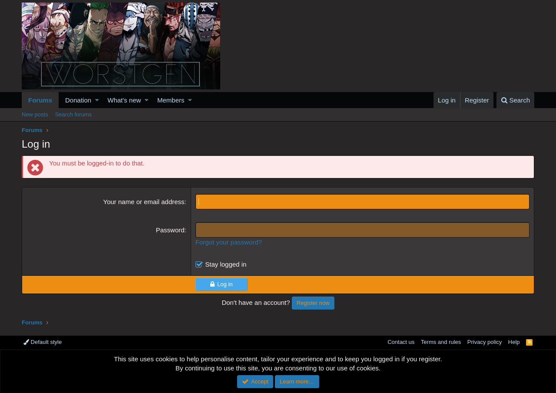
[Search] (515, 100)
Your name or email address (144, 201)
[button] (97, 100)
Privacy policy (484, 342)
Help (514, 342)
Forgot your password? (228, 242)
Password (170, 230)
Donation (78, 100)
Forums (40, 100)
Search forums (73, 114)
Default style (42, 342)
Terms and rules (441, 342)
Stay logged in (225, 264)
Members (171, 100)
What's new (124, 100)
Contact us (400, 342)
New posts (35, 114)
